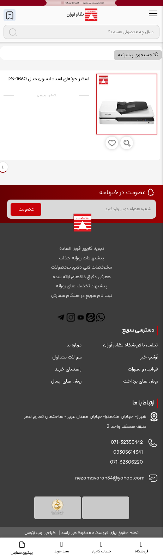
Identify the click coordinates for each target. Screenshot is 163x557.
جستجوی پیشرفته (138, 55)
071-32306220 (126, 462)
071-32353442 (127, 442)
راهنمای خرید (68, 369)
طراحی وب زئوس (40, 532)
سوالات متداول (67, 357)
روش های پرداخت (140, 381)
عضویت (26, 209)
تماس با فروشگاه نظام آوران (130, 345)
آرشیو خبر (149, 357)
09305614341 (128, 452)
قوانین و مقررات (143, 369)
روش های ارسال (66, 381)
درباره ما (74, 345)
